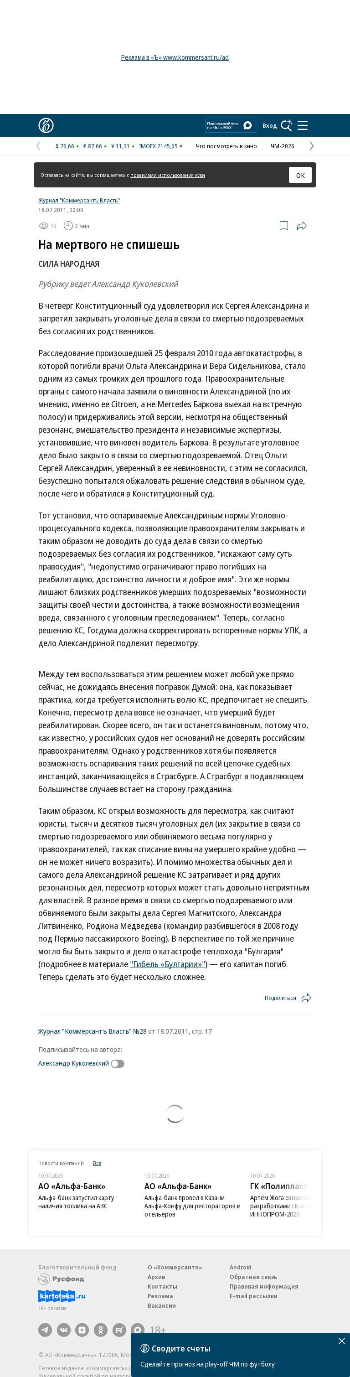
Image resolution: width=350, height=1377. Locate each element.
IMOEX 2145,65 (158, 146)
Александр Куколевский (73, 1062)
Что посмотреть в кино (226, 146)
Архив (156, 1277)
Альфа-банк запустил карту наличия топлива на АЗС (76, 1201)
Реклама (160, 1296)
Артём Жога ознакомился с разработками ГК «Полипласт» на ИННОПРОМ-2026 (297, 1205)
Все (97, 1163)
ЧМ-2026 (282, 146)
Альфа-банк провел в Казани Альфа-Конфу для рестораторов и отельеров (192, 1205)
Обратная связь (253, 1277)
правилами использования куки (167, 174)
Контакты (162, 1286)
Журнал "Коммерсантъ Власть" (79, 200)
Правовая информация (264, 1286)
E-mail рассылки (254, 1296)
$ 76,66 (65, 146)
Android (241, 1267)
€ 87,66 (92, 146)
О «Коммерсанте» (175, 1267)
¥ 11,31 (120, 146)
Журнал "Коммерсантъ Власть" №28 (92, 1030)
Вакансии (162, 1305)
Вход (269, 125)
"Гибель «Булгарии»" (167, 963)
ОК (300, 175)
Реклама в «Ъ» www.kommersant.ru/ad (175, 57)
